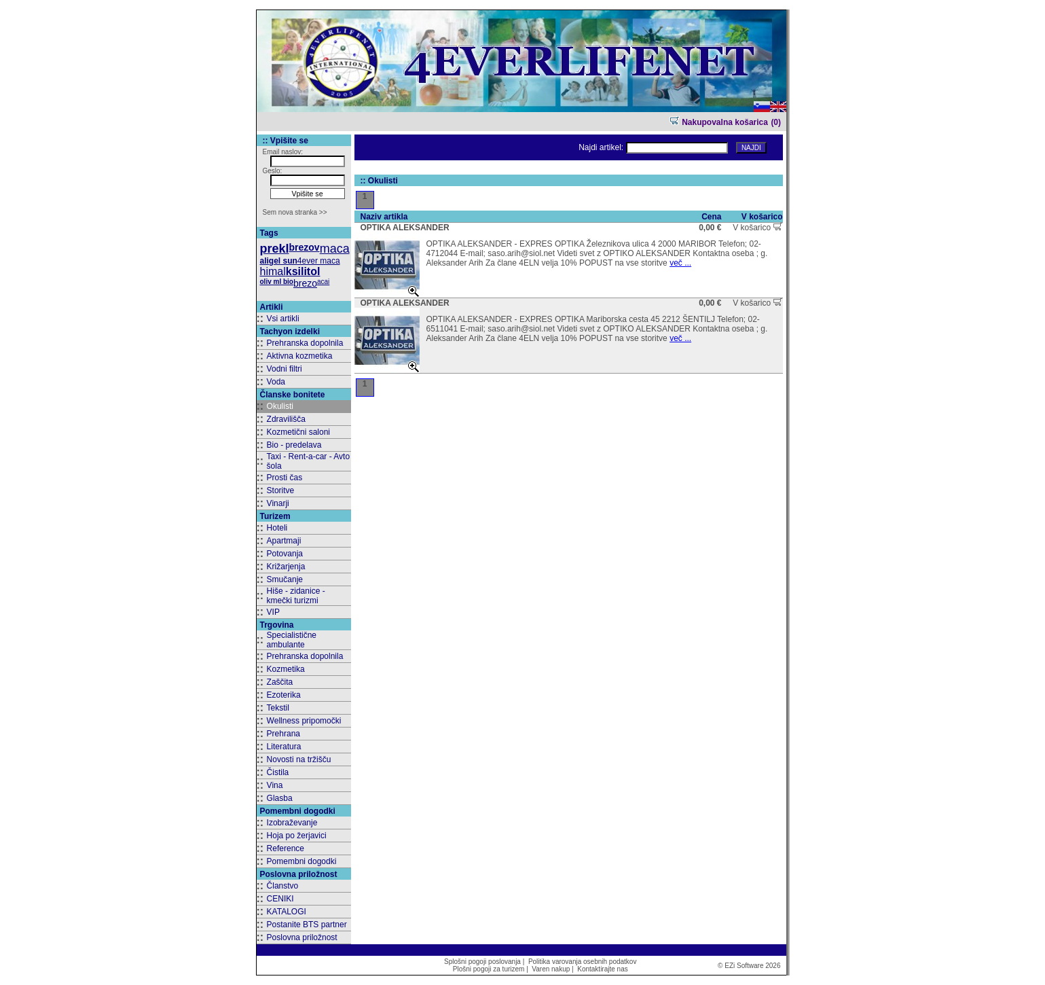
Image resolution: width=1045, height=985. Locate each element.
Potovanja (285, 553)
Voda (276, 382)
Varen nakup (551, 969)
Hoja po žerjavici (297, 835)
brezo (305, 283)
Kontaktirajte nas (602, 969)
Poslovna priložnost (302, 937)
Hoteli (277, 528)
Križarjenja (286, 566)
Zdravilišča (286, 419)
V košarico (757, 227)
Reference (285, 848)
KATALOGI (286, 911)
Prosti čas (285, 477)
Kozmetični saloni (298, 432)
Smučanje (285, 579)
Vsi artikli (283, 318)
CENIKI (280, 898)
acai (323, 281)
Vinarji (278, 503)
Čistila (278, 772)
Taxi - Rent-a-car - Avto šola (308, 461)
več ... (680, 263)
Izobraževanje (292, 822)
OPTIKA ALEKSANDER (405, 227)
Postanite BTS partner (307, 924)
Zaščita (280, 682)
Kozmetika (286, 669)
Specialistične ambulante (291, 639)
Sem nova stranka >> (295, 212)
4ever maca (318, 261)
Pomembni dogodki (302, 861)
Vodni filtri (284, 369)
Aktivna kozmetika (300, 356)
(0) (776, 122)
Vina (275, 785)
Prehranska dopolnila (305, 343)
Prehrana (283, 733)
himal (273, 271)
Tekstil (278, 708)
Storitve (281, 490)
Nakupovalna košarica (719, 122)
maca (335, 248)
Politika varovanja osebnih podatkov (582, 961)
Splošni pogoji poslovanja (482, 961)
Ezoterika (284, 695)
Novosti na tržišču (299, 759)
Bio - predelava (294, 445)
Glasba (280, 798)
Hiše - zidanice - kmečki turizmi (296, 595)
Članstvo (283, 886)
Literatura (284, 746)
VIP (273, 612)
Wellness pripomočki (304, 721)
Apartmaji (284, 540)
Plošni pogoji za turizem (489, 969)
